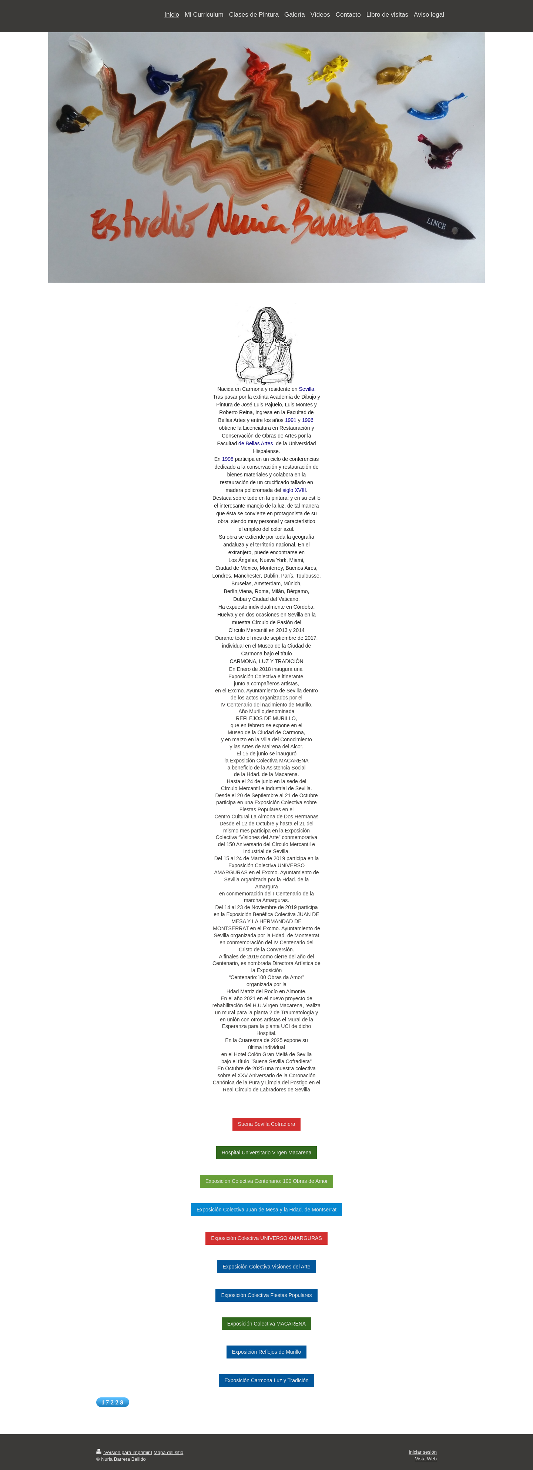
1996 (308, 420)
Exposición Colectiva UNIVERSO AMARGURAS (266, 1238)
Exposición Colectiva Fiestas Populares (266, 1295)
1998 (228, 459)
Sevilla (306, 389)
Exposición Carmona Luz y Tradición (266, 1380)
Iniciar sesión (423, 1452)
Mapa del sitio (168, 1452)
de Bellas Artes (255, 443)
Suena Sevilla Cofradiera (266, 1124)
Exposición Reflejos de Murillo (266, 1352)
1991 (290, 420)
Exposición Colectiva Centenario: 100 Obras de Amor (266, 1181)
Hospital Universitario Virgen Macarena (267, 1152)
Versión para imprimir (123, 1452)
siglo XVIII (294, 490)
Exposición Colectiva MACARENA (266, 1324)
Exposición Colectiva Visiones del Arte (266, 1267)
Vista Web (426, 1458)
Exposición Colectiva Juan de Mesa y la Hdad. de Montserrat (266, 1210)
